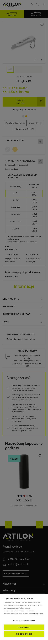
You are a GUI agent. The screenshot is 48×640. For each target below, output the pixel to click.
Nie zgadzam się (24, 634)
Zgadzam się (24, 627)
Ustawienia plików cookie (24, 620)
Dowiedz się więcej (36, 614)
